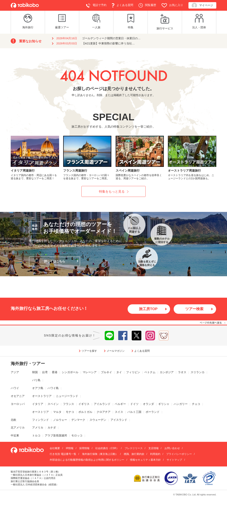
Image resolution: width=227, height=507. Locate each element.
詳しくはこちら (54, 261)
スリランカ (198, 372)
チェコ (196, 404)
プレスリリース (134, 448)
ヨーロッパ (18, 404)
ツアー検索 (194, 309)
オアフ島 (37, 388)
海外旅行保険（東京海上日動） (100, 454)
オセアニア (18, 396)
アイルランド (102, 404)
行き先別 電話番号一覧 (63, 454)
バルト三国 (134, 411)
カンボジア (167, 372)
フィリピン (133, 372)
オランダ (148, 404)
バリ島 (36, 380)
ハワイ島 (53, 388)
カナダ (52, 427)
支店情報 (153, 448)
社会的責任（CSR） (107, 448)
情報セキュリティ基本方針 (145, 460)
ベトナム (149, 372)
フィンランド (40, 419)
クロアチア (104, 411)
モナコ (70, 411)
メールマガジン (116, 350)
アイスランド (119, 419)
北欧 (13, 419)
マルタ (57, 411)
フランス (68, 404)
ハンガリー (181, 404)
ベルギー (120, 404)
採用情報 (84, 448)
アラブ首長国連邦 (56, 435)
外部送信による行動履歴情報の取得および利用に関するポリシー (87, 460)
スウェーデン (98, 419)
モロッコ (76, 435)
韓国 (35, 372)
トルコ (36, 435)
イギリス (84, 404)
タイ (119, 372)
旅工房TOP (148, 309)
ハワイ (15, 388)
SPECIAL (113, 117)
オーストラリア (42, 396)
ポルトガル (85, 411)
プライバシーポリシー (179, 454)
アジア (15, 372)
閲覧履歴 (147, 5)
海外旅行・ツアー (28, 363)
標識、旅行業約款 (134, 454)
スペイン (53, 404)
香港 (54, 372)
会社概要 (55, 448)
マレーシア (90, 372)
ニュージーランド (67, 396)
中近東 (15, 435)
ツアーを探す (89, 350)
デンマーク (78, 419)
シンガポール (70, 372)
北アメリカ (18, 427)
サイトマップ (174, 460)
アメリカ (37, 427)
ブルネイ (106, 372)
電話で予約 (96, 5)
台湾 (45, 372)
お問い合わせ (172, 448)
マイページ (202, 5)
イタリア (37, 404)
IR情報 (69, 448)
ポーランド (153, 411)
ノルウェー (60, 419)
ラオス (182, 372)
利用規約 (155, 454)
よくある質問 (122, 5)
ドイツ (134, 404)
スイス (119, 411)
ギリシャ (163, 404)
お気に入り (172, 5)
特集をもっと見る (112, 191)
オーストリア (40, 411)
